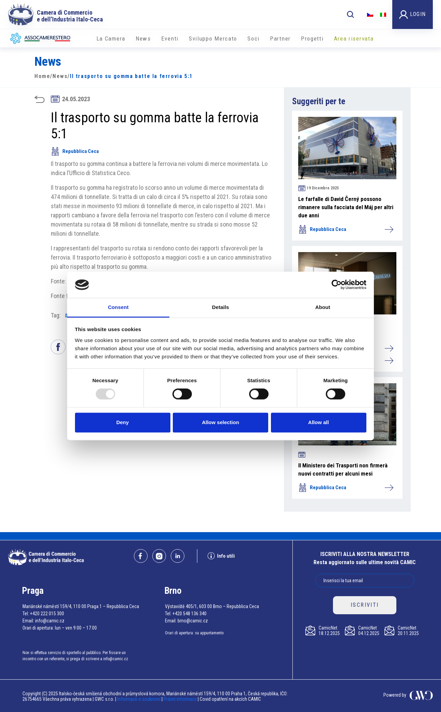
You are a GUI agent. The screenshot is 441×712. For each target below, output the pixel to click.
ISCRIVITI (365, 605)
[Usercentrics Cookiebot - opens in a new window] (336, 285)
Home (42, 76)
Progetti (312, 38)
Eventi (170, 38)
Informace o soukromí (139, 699)
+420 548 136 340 (189, 613)
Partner (280, 38)
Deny (122, 422)
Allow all (318, 422)
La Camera (110, 38)
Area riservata (354, 38)
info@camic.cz (49, 620)
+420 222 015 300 (47, 613)
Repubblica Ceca (75, 151)
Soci (253, 38)
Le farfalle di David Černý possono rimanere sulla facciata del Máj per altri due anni (345, 207)
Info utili (221, 555)
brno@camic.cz (193, 620)
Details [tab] (220, 307)
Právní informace (180, 699)
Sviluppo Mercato (213, 38)
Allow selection (220, 422)
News (143, 38)
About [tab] (322, 307)
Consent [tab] (118, 307)
